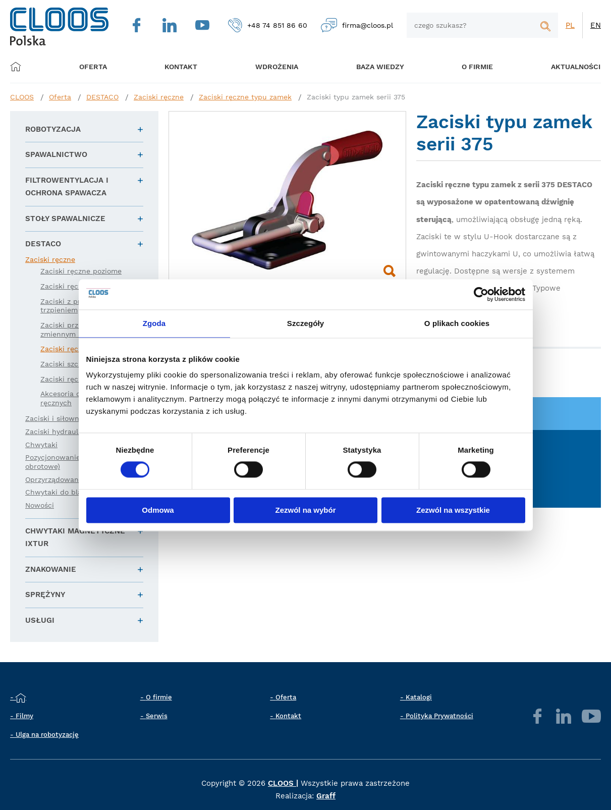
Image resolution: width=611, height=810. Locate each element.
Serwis (157, 716)
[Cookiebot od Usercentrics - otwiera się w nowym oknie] (481, 294)
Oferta (96, 66)
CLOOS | (283, 783)
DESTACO (102, 97)
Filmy (24, 716)
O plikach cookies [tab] (456, 323)
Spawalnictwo (56, 154)
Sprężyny (45, 594)
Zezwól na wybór (305, 510)
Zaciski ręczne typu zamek (245, 97)
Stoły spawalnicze (65, 218)
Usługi (39, 620)
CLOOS (22, 97)
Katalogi (419, 697)
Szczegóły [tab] (305, 323)
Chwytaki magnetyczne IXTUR (75, 537)
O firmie (466, 66)
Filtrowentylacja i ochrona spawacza (66, 187)
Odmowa (158, 510)
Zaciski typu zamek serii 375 (356, 97)
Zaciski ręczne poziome (81, 271)
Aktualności (560, 66)
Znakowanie (50, 569)
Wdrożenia (271, 66)
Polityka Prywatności (439, 716)
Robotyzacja (53, 129)
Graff (326, 795)
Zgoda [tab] (154, 323)
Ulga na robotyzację (47, 734)
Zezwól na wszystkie (453, 510)
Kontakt (288, 716)
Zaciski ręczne (159, 97)
